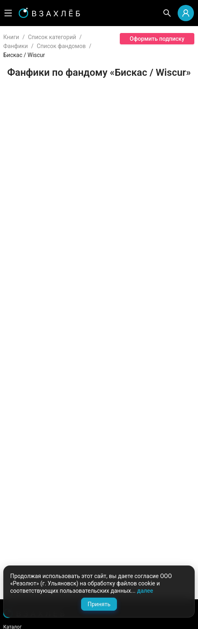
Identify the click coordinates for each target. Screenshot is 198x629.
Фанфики (15, 46)
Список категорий (52, 37)
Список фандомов (61, 46)
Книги (11, 37)
